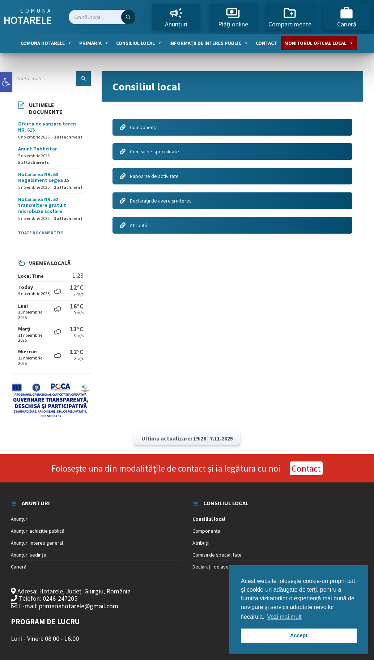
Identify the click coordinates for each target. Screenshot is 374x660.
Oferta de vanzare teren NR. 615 (47, 126)
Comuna (28, 17)
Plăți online (233, 17)
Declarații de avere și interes (156, 200)
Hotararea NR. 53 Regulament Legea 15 (43, 177)
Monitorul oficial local (319, 43)
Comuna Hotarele (46, 43)
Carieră (346, 17)
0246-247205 (60, 598)
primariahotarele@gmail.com (78, 606)
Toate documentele (41, 232)
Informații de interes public (208, 43)
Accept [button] (298, 635)
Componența (206, 531)
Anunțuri (176, 17)
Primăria (94, 43)
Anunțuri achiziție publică (37, 531)
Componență (139, 127)
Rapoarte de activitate (149, 176)
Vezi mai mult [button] (284, 617)
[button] (6, 82)
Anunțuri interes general (37, 543)
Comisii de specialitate (149, 151)
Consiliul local (139, 43)
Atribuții (133, 225)
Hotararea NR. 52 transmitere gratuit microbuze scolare (42, 205)
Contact (266, 43)
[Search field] (102, 17)
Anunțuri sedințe (28, 555)
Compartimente (289, 17)
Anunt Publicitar (37, 148)
